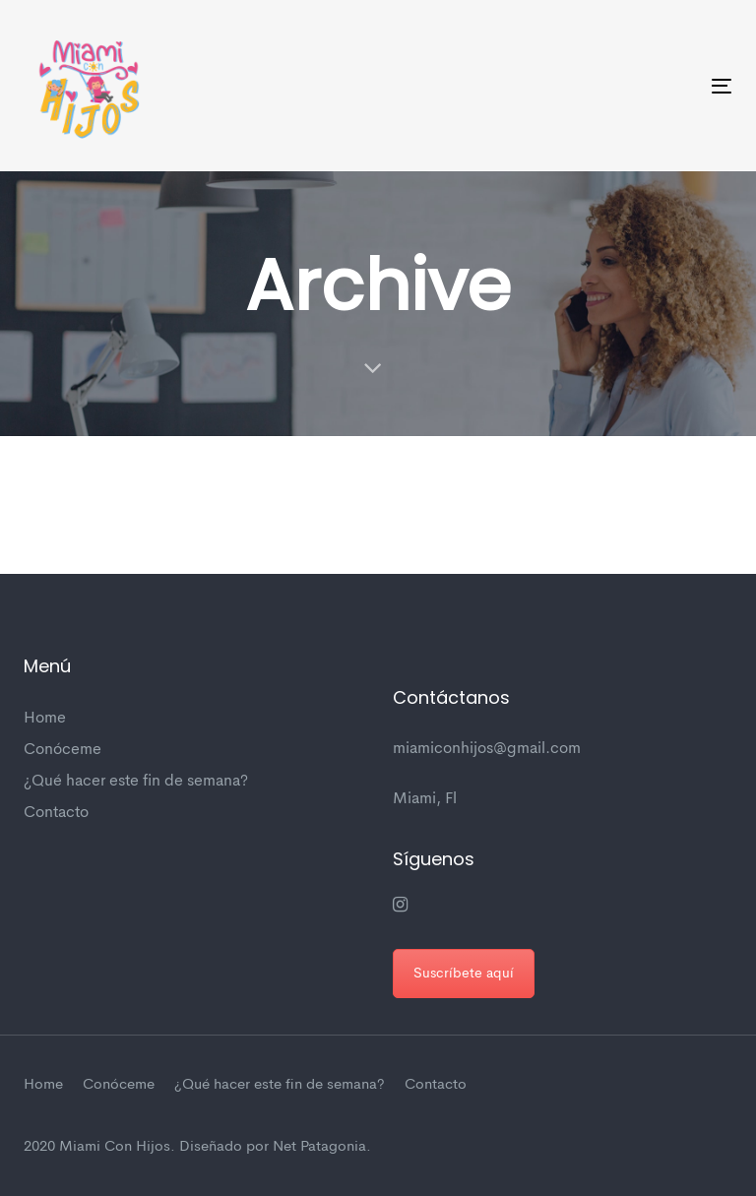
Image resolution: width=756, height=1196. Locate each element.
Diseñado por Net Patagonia (272, 1147)
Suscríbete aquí (463, 973)
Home (45, 718)
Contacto (56, 813)
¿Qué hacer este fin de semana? (136, 781)
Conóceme (62, 750)
